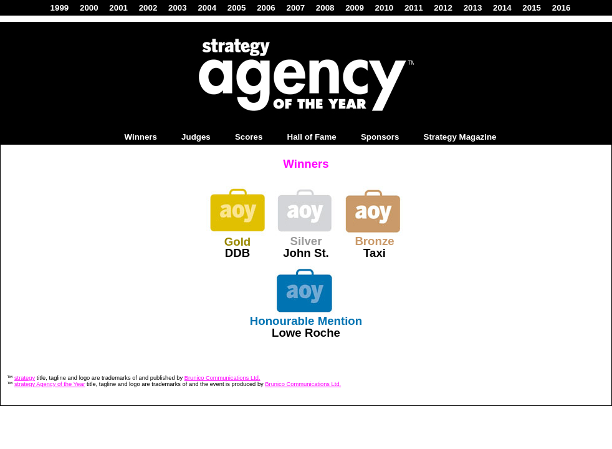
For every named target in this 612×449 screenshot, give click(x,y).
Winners (140, 137)
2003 (177, 7)
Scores (248, 137)
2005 (236, 7)
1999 (59, 7)
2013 (473, 7)
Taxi (374, 252)
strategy (24, 378)
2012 (443, 7)
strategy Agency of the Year (49, 384)
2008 (325, 7)
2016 (561, 7)
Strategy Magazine (460, 137)
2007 (295, 7)
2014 (502, 7)
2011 (413, 7)
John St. (306, 252)
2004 (207, 7)
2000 (89, 7)
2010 (384, 7)
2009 (354, 7)
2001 (118, 7)
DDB (237, 252)
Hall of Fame (312, 137)
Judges (196, 137)
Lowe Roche (306, 332)
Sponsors (380, 137)
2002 (148, 7)
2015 (531, 7)
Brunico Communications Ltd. (222, 378)
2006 (266, 7)
